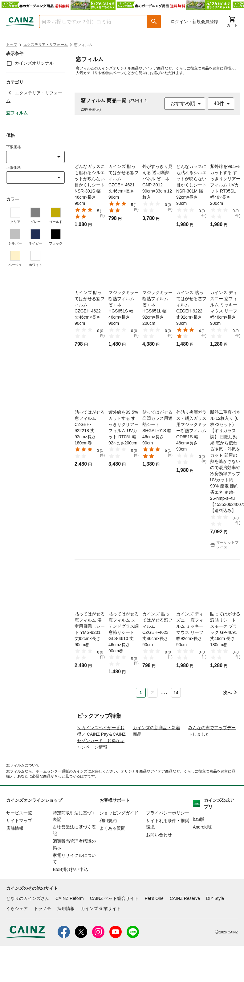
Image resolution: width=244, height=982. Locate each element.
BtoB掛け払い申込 (70, 894)
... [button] (164, 691)
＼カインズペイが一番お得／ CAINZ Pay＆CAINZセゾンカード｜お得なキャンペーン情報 (101, 762)
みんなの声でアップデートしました (212, 755)
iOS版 (198, 844)
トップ (11, 44)
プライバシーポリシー (167, 837)
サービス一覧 (19, 837)
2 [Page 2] (152, 692)
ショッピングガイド (119, 837)
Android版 (202, 851)
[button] (154, 21)
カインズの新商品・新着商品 (156, 755)
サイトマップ (19, 845)
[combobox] (88, 22)
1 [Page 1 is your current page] (141, 692)
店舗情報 (14, 853)
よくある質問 (112, 853)
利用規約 (108, 845)
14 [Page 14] (175, 692)
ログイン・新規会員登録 (194, 21)
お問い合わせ (159, 859)
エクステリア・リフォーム (45, 44)
